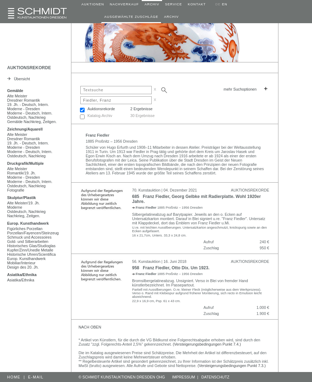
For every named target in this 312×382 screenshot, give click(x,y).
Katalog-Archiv (99, 115)
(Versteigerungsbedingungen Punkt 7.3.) (232, 365)
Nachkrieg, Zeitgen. (23, 216)
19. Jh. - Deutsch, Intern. (28, 104)
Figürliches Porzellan (24, 228)
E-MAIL (36, 377)
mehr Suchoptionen (239, 89)
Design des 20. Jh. (23, 267)
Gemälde (15, 90)
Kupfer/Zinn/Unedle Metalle (30, 250)
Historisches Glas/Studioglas (31, 246)
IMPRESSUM (183, 377)
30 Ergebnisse (142, 115)
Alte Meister (17, 96)
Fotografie (15, 190)
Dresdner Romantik (23, 100)
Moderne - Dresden (23, 109)
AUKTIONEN (92, 4)
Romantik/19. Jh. (21, 173)
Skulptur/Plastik (21, 197)
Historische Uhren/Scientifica (31, 254)
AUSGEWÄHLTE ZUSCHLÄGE (131, 17)
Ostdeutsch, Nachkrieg (26, 117)
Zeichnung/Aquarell (24, 129)
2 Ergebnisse (141, 109)
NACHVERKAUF (124, 4)
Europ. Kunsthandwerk (28, 223)
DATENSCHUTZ (215, 377)
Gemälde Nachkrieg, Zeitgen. (32, 121)
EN (224, 4)
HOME (13, 377)
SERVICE (173, 4)
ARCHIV (152, 4)
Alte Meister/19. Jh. (23, 203)
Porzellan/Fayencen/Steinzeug (33, 233)
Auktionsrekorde (101, 109)
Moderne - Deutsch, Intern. (29, 113)
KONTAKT (197, 4)
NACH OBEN (90, 327)
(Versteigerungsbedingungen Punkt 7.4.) (207, 344)
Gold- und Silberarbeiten (28, 241)
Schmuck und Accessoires (29, 237)
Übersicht (18, 79)
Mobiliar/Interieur (21, 263)
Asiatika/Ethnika (21, 275)
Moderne (14, 207)
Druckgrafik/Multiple (25, 163)
